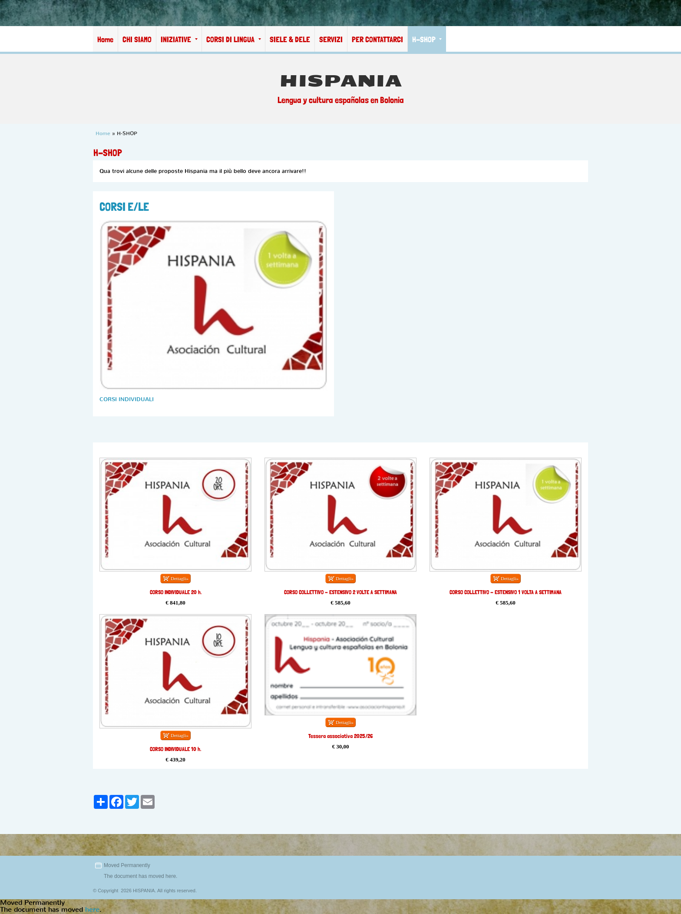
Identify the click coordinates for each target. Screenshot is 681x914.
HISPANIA (340, 81)
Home (105, 39)
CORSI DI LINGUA (233, 39)
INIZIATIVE (179, 39)
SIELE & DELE (290, 39)
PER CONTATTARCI (377, 39)
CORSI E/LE (124, 206)
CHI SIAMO (137, 39)
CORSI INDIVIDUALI (126, 399)
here (170, 876)
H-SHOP (427, 39)
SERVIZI (331, 39)
